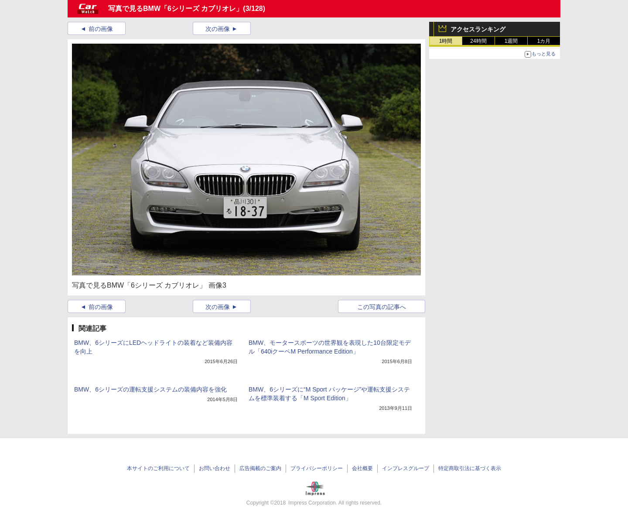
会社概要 (362, 468)
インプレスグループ (405, 468)
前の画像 (101, 28)
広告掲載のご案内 (260, 468)
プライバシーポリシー (316, 468)
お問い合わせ (214, 468)
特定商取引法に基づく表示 (469, 468)
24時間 (478, 41)
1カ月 (544, 41)
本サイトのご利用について (158, 468)
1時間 (446, 41)
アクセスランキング (478, 29)
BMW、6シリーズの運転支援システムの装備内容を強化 (150, 389)
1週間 (511, 41)
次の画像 (217, 28)
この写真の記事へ (381, 306)
